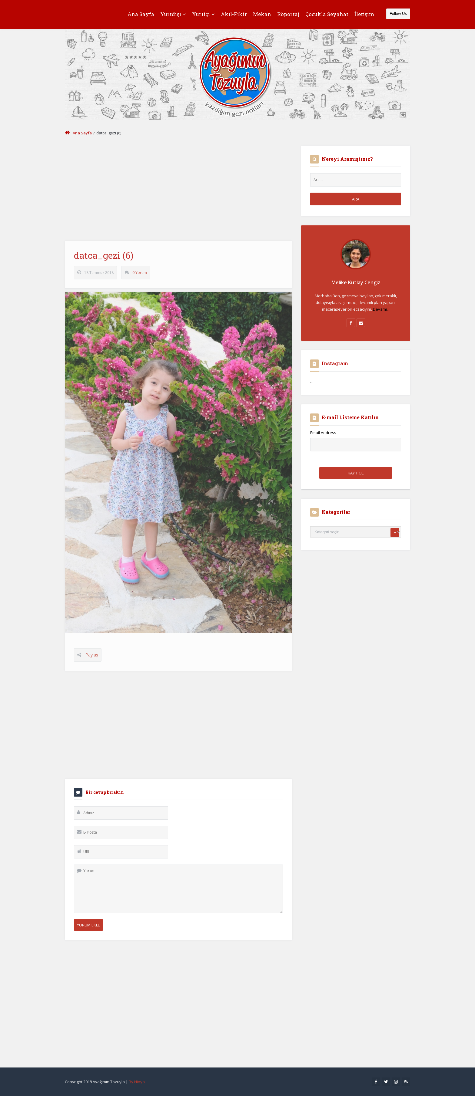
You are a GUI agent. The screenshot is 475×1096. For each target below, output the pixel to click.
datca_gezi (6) (103, 258)
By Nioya (137, 1081)
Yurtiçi (203, 14)
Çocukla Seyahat (326, 14)
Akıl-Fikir (234, 14)
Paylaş (91, 657)
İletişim (364, 14)
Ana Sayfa (141, 14)
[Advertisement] (178, 188)
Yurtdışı (173, 14)
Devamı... (381, 309)
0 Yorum (139, 275)
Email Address (323, 432)
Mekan (262, 14)
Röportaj (288, 14)
